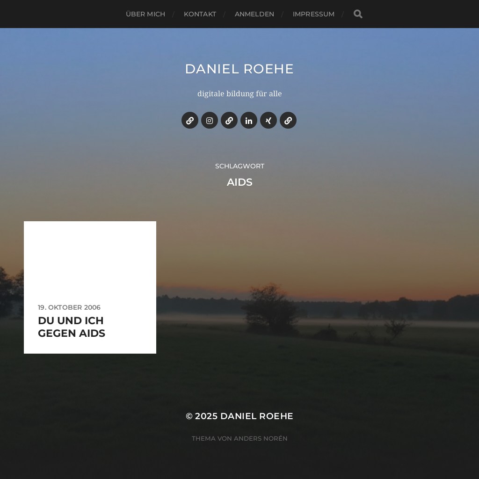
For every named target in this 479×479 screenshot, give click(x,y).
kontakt (200, 14)
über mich (145, 14)
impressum (313, 14)
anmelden (254, 14)
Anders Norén (261, 438)
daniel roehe (239, 69)
